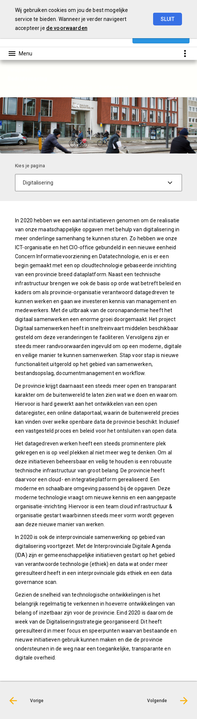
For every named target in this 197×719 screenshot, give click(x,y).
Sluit (167, 19)
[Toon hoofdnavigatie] (20, 53)
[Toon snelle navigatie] (184, 53)
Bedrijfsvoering (75, 87)
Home (14, 87)
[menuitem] (18, 86)
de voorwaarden (66, 28)
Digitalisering (113, 87)
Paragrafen (39, 87)
